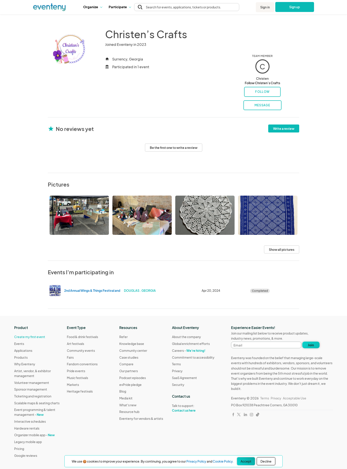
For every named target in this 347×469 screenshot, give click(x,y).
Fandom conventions (82, 364)
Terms (176, 364)
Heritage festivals (80, 391)
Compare (126, 364)
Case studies (128, 357)
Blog (122, 391)
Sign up (294, 7)
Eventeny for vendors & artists (141, 418)
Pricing (19, 449)
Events (19, 344)
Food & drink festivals (82, 337)
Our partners (128, 371)
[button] (92, 7)
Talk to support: (193, 408)
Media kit (126, 398)
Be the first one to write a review (173, 148)
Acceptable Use (294, 398)
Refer (123, 337)
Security (178, 385)
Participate (120, 7)
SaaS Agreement (184, 378)
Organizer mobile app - (34, 435)
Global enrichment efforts (191, 344)
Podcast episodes (132, 378)
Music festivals (77, 378)
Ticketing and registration (32, 396)
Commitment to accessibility (193, 357)
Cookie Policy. (223, 461)
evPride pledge (130, 385)
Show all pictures (281, 249)
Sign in (265, 7)
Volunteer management (31, 383)
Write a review (283, 128)
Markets (73, 385)
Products (21, 357)
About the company (186, 337)
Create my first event (29, 337)
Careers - (188, 350)
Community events (81, 350)
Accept (246, 461)
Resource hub (129, 412)
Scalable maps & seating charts (37, 403)
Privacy (177, 371)
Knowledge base (131, 344)
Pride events (76, 371)
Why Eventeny (24, 364)
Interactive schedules (30, 421)
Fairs (70, 357)
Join (311, 345)
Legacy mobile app (28, 442)
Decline (266, 461)
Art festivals (75, 344)
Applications (23, 350)
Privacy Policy (196, 461)
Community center (133, 350)
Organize (92, 7)
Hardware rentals (26, 428)
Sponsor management (30, 389)
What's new (128, 405)
